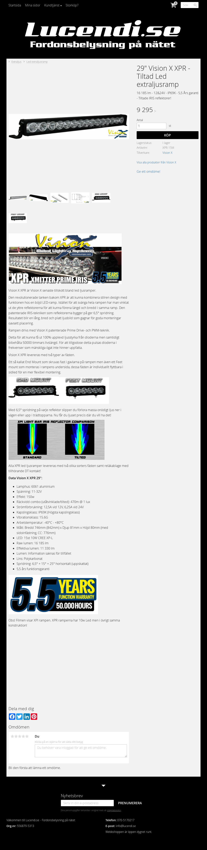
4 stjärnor (23, 736)
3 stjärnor (19, 736)
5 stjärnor (27, 736)
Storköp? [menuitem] (72, 5)
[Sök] (195, 5)
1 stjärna (12, 736)
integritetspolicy (114, 810)
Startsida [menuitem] (14, 5)
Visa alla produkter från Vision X (156, 162)
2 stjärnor (16, 736)
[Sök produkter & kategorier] (190, 5)
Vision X (167, 153)
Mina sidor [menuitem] (32, 5)
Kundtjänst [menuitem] (51, 5)
